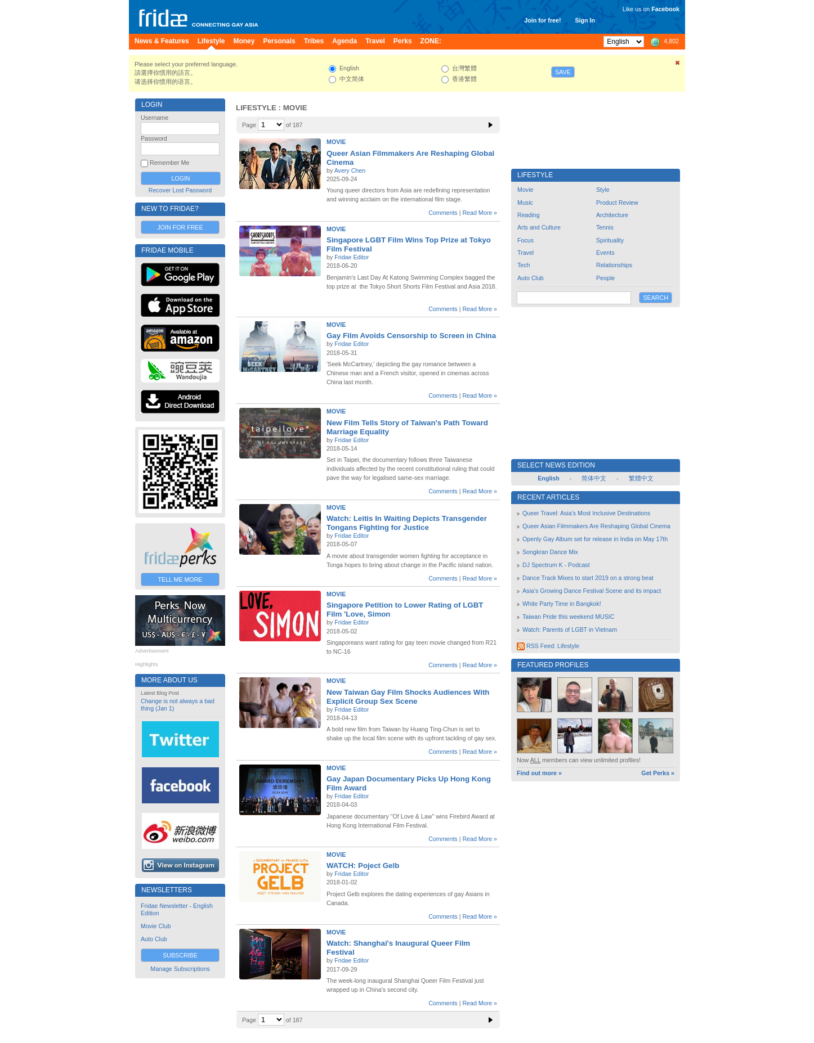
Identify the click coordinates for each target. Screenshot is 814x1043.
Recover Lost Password (180, 190)
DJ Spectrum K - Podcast (556, 564)
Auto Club (154, 939)
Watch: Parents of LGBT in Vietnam (569, 629)
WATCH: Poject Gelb (363, 865)
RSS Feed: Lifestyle (548, 645)
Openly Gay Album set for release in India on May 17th (595, 539)
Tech (523, 265)
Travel (525, 252)
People (605, 278)
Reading (528, 215)
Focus (525, 240)
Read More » (479, 212)
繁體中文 (641, 478)
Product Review (617, 202)
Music (525, 202)
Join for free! (542, 20)
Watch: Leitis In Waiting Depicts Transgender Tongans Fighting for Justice (407, 523)
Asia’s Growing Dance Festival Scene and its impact (591, 590)
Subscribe (180, 955)
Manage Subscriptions (179, 968)
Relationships (614, 265)
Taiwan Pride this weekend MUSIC (568, 616)
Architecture (612, 215)
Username (154, 117)
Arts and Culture (539, 227)
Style (603, 189)
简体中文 (594, 478)
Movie (336, 141)
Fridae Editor (351, 257)
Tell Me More (180, 579)
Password (154, 138)
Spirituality (610, 240)
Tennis (605, 227)
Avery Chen (349, 170)
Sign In (585, 20)
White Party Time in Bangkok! (561, 603)
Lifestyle (256, 108)
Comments (443, 212)
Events (605, 252)
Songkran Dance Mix (550, 552)
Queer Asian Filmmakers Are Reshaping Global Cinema (596, 526)
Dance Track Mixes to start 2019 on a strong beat (588, 577)
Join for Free (180, 227)
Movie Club (156, 926)
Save (563, 72)
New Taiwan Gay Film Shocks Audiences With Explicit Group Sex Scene (408, 696)
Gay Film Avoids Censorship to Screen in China (411, 335)
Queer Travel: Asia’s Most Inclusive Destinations (586, 513)
